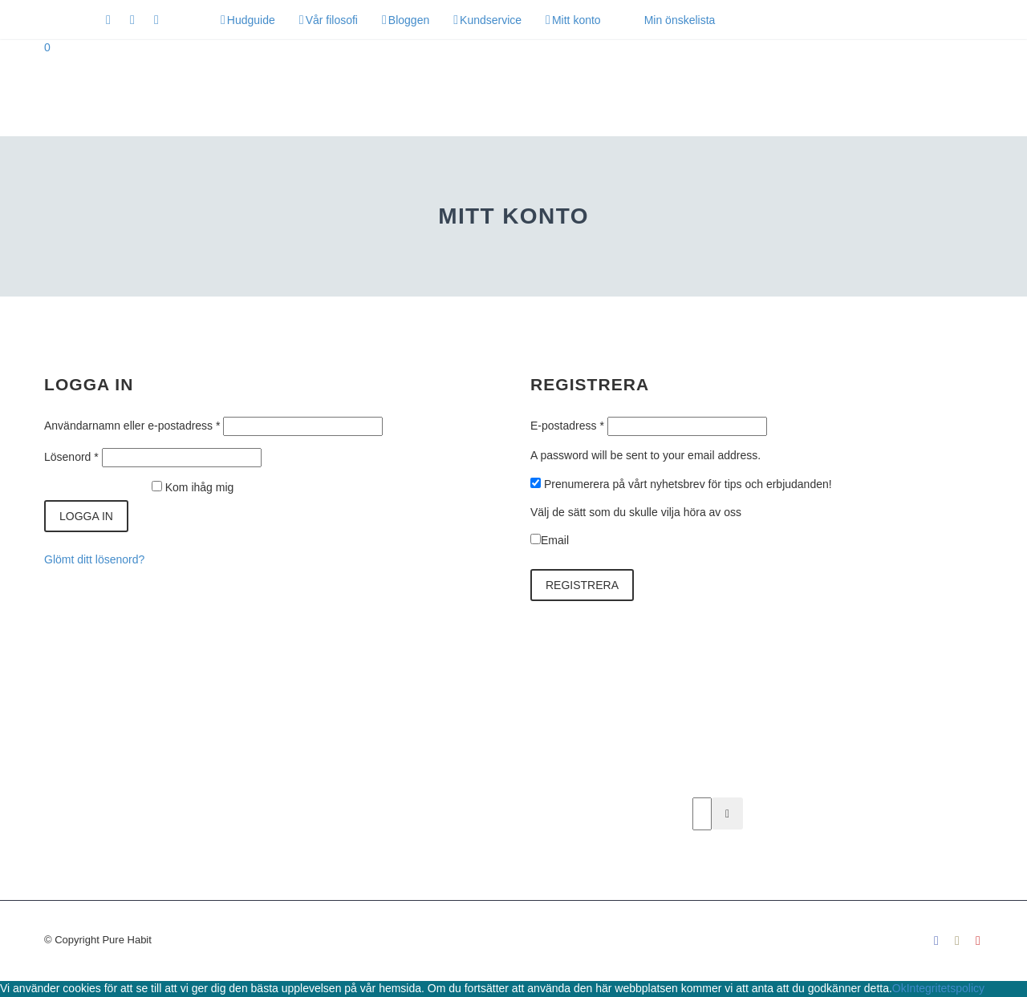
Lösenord (71, 456)
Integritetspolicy (945, 988)
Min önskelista (680, 20)
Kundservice (491, 20)
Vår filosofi (332, 20)
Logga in (86, 516)
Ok (899, 988)
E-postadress (567, 425)
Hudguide (251, 20)
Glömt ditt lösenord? (94, 559)
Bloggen (408, 20)
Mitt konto (576, 20)
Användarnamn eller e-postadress (132, 425)
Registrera (582, 585)
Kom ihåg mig (199, 487)
